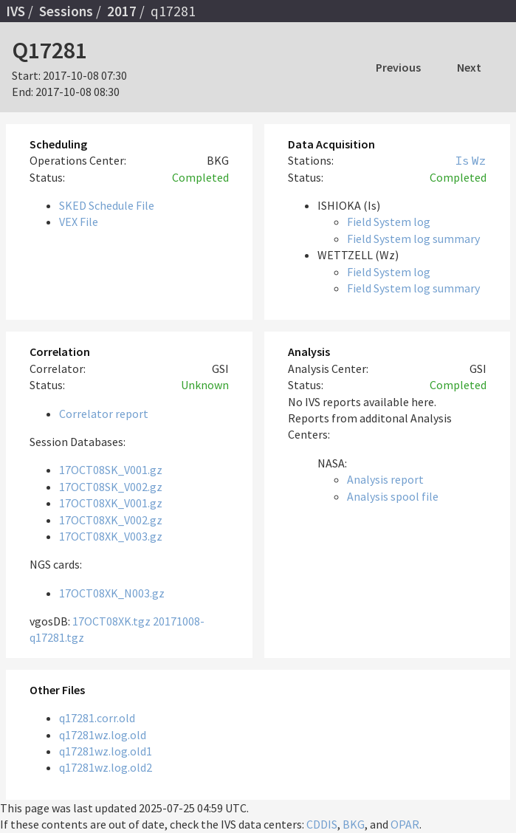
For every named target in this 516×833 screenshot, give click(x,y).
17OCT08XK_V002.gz (110, 520)
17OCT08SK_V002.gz (110, 486)
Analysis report (385, 479)
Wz (479, 160)
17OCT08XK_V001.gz (110, 503)
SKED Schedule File (106, 205)
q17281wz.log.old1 (105, 751)
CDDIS (321, 824)
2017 (122, 11)
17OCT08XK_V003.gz (110, 536)
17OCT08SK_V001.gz (110, 469)
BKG (354, 824)
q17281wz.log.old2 (105, 767)
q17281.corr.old (97, 717)
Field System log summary (413, 238)
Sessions (66, 11)
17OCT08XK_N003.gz (112, 593)
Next (469, 67)
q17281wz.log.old (102, 734)
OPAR (405, 824)
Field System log (388, 221)
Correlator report (103, 413)
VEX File (78, 221)
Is (462, 160)
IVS (15, 11)
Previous (398, 67)
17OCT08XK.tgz (111, 621)
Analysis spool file (392, 496)
